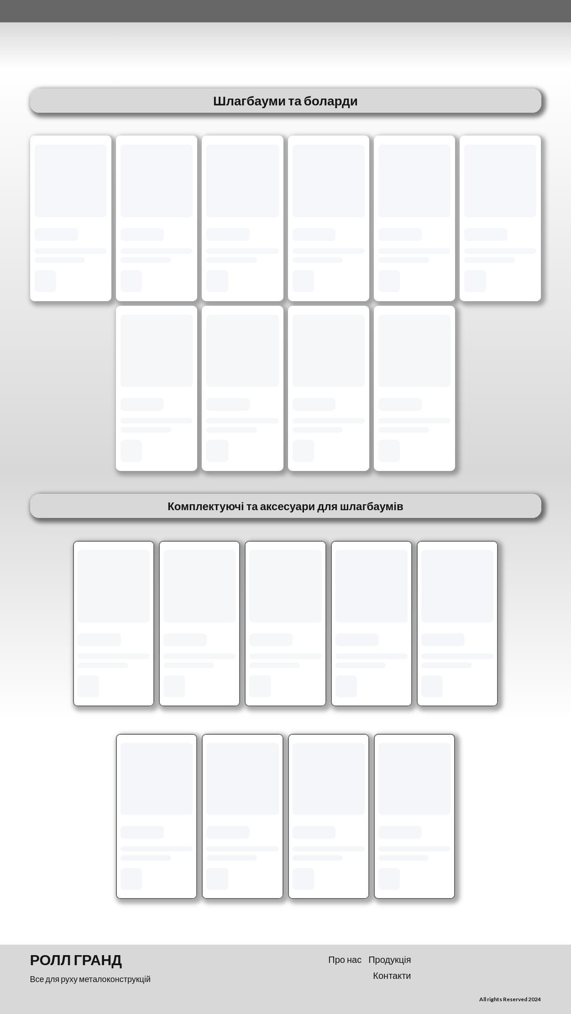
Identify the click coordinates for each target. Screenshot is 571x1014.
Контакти (392, 975)
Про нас (344, 959)
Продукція (389, 959)
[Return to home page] (75, 37)
